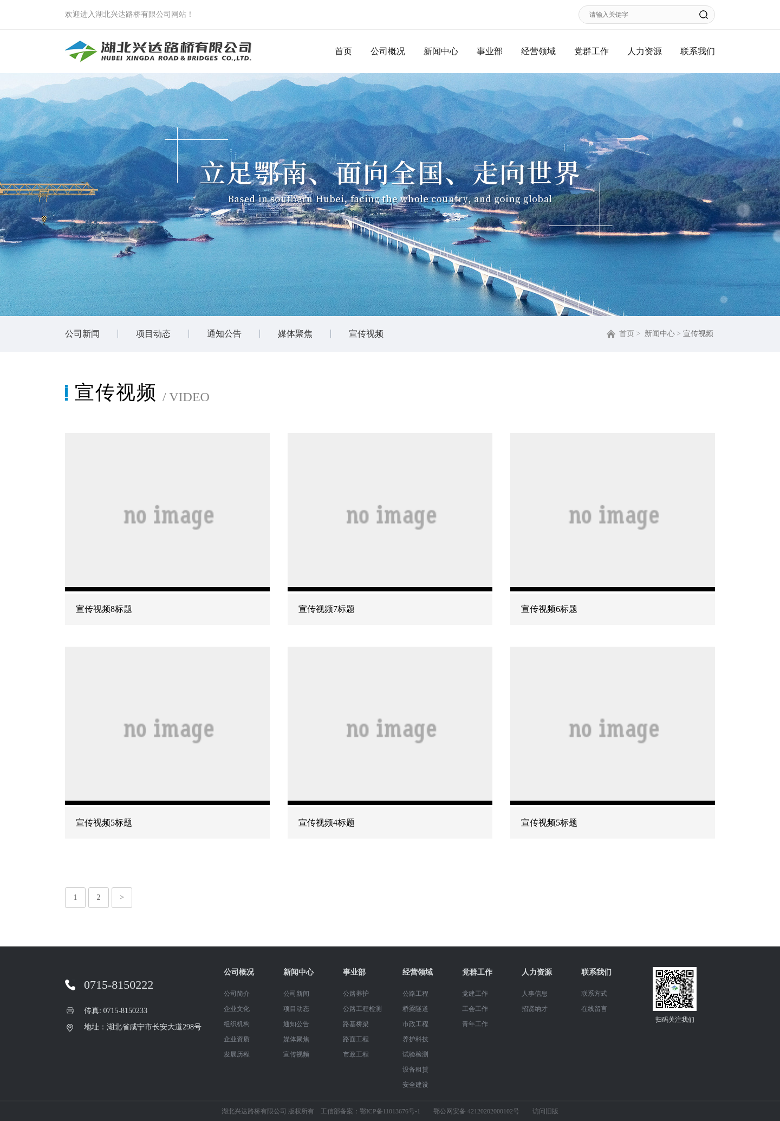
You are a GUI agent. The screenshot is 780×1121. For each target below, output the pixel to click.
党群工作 (591, 51)
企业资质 (237, 1039)
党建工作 (475, 993)
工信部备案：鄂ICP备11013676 (364, 1111)
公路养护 (356, 993)
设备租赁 (415, 1069)
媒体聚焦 (295, 333)
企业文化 (237, 1009)
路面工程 (356, 1039)
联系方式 (594, 993)
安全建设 (415, 1084)
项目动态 (153, 333)
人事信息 (535, 993)
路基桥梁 (356, 1024)
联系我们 (697, 51)
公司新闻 (82, 333)
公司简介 (237, 993)
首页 (343, 51)
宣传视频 (366, 333)
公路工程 (415, 993)
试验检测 (415, 1054)
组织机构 (237, 1024)
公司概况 (387, 51)
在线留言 (594, 1009)
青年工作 (475, 1024)
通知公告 (224, 333)
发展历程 (237, 1054)
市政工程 (356, 1054)
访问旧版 (545, 1111)
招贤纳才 (535, 1009)
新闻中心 (441, 51)
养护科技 (415, 1039)
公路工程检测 (362, 1009)
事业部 (490, 51)
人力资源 (644, 51)
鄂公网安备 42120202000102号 (476, 1111)
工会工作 (475, 1009)
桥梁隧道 (415, 1009)
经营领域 (538, 51)
